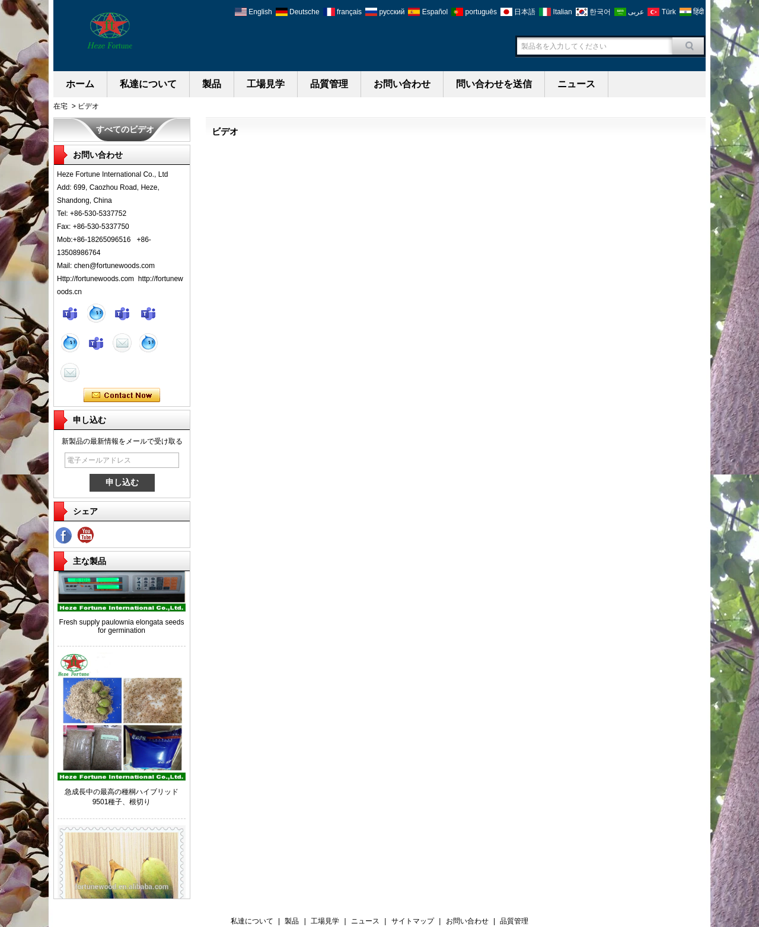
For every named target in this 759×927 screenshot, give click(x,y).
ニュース (576, 84)
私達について (148, 84)
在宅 (60, 106)
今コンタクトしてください (122, 395)
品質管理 (329, 84)
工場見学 (266, 84)
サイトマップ (412, 921)
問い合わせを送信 (494, 84)
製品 (211, 84)
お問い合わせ (402, 84)
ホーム (80, 84)
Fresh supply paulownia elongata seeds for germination (121, 627)
